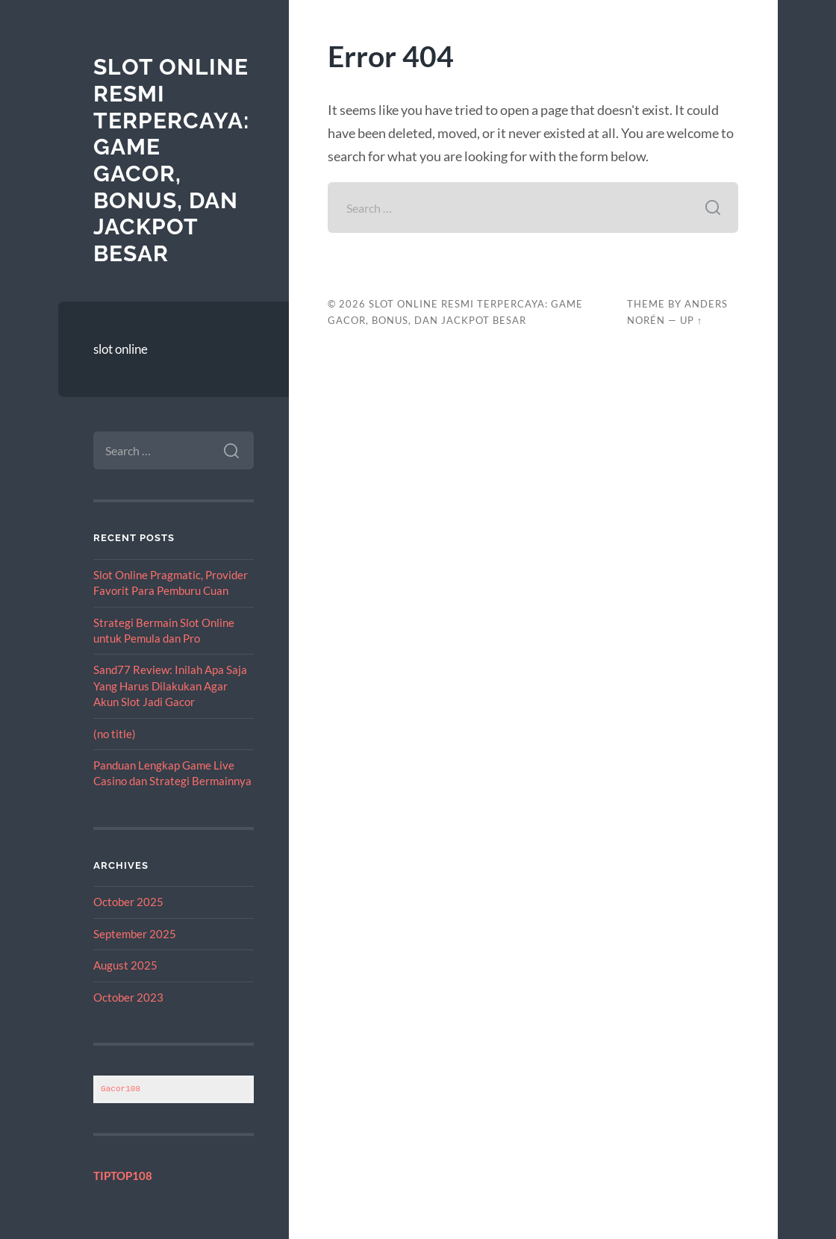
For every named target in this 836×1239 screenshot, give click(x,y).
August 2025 (125, 965)
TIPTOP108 (122, 1175)
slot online (120, 349)
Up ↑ (691, 320)
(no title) (114, 733)
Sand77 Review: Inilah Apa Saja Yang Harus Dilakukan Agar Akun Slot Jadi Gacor (170, 685)
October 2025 (128, 901)
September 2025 (134, 933)
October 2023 (128, 997)
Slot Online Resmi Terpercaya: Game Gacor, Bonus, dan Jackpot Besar (171, 160)
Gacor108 (120, 1088)
